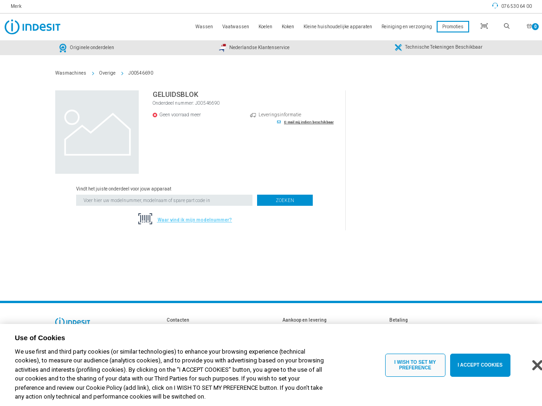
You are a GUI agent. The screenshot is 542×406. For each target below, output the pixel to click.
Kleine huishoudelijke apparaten (337, 26)
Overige (107, 73)
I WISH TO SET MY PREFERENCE (415, 369)
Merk (16, 6)
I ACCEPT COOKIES (480, 369)
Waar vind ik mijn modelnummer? (194, 219)
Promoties (453, 26)
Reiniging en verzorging (406, 26)
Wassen (204, 26)
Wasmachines (70, 73)
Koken (288, 26)
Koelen (265, 26)
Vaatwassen (235, 26)
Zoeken (285, 200)
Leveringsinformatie (279, 114)
